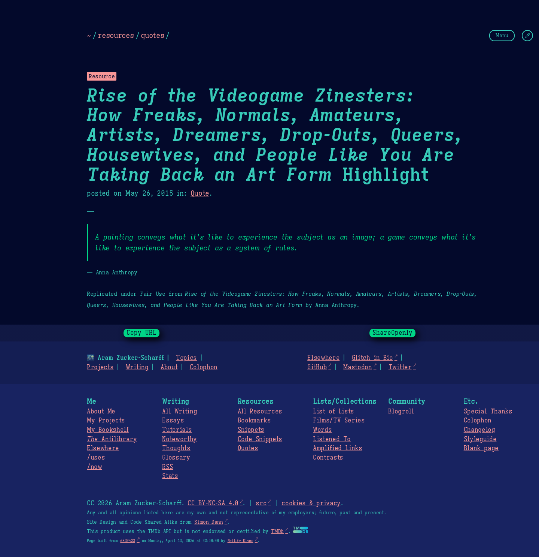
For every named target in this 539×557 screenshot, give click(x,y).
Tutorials (177, 430)
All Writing (179, 411)
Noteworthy (179, 439)
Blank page (481, 448)
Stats (170, 476)
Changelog (479, 430)
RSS (167, 467)
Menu (502, 35)
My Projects (106, 420)
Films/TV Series (339, 420)
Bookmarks (254, 420)
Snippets (251, 430)
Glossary (176, 457)
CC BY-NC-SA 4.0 (213, 503)
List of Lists (333, 411)
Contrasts (328, 457)
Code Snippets (260, 439)
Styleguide (480, 439)
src (261, 503)
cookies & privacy (311, 503)
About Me (101, 411)
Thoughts (176, 448)
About (169, 367)
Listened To (332, 439)
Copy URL (141, 333)
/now (94, 467)
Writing (137, 367)
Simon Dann (208, 522)
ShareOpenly (392, 333)
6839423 (127, 540)
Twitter (400, 367)
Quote (200, 193)
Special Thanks (488, 411)
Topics (186, 358)
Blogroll (401, 411)
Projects (100, 367)
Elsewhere (323, 358)
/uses (96, 457)
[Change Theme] (527, 35)
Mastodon (357, 367)
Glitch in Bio (372, 358)
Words (322, 430)
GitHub (317, 367)
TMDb (277, 532)
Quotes (248, 448)
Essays (173, 420)
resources (116, 35)
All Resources (260, 411)
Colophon (203, 367)
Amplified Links (337, 448)
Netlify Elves (240, 540)
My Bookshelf (108, 430)
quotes (152, 35)
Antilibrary (112, 439)
